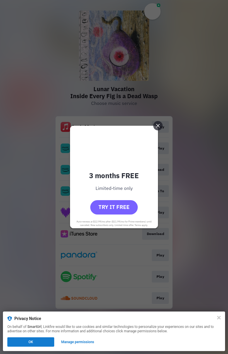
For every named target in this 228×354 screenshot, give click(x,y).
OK (30, 342)
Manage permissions (77, 342)
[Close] (219, 317)
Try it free (114, 207)
